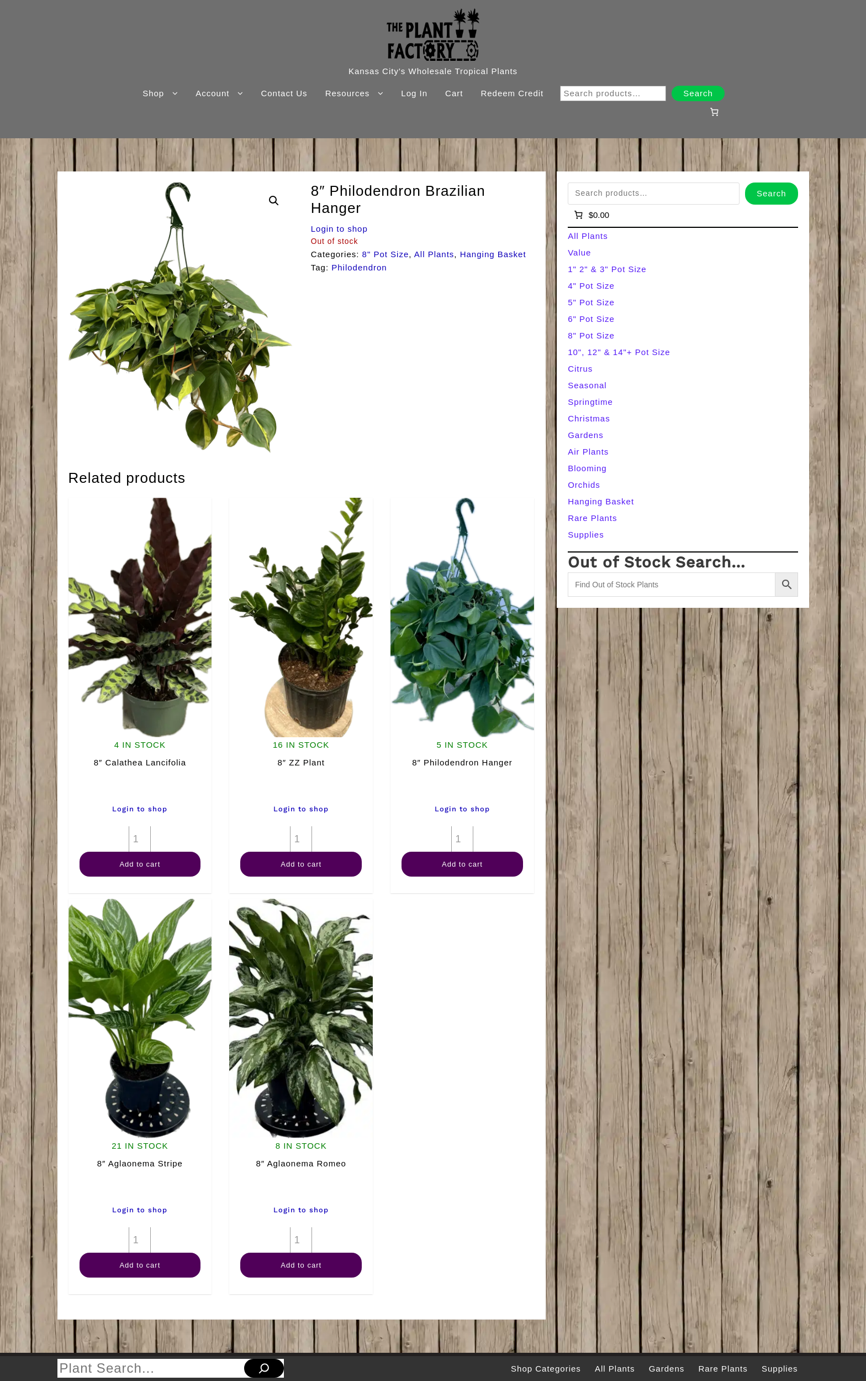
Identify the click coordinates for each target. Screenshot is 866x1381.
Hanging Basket (493, 254)
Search (698, 93)
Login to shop (339, 228)
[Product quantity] (140, 839)
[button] (274, 201)
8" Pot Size (385, 254)
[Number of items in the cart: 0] (714, 111)
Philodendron (359, 267)
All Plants (434, 254)
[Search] (264, 1368)
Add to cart (139, 864)
